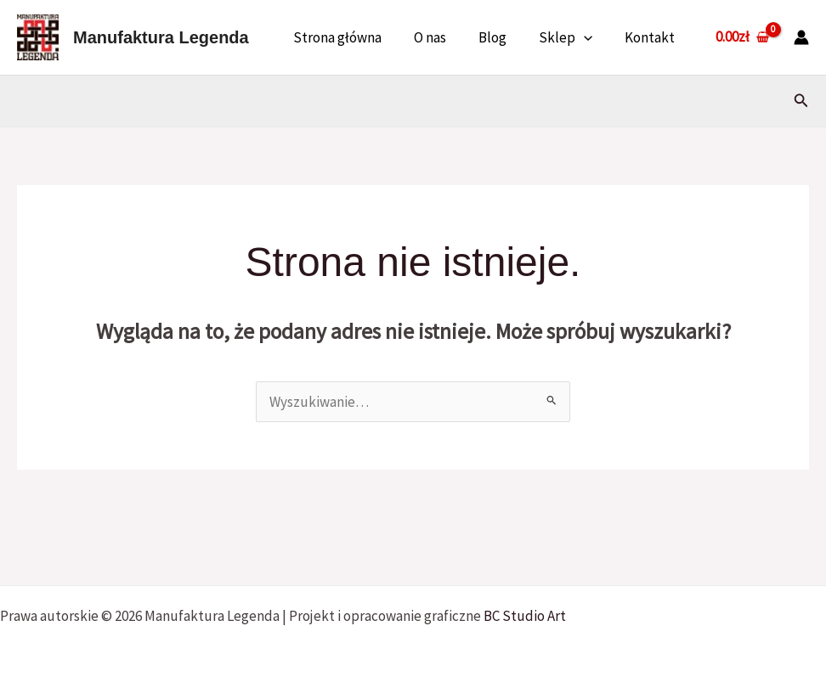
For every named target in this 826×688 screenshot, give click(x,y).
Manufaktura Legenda (161, 37)
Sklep (570, 37)
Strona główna (352, 37)
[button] (588, 37)
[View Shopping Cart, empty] (742, 37)
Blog (501, 37)
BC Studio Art (525, 615)
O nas (442, 37)
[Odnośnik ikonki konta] (801, 37)
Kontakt (651, 37)
